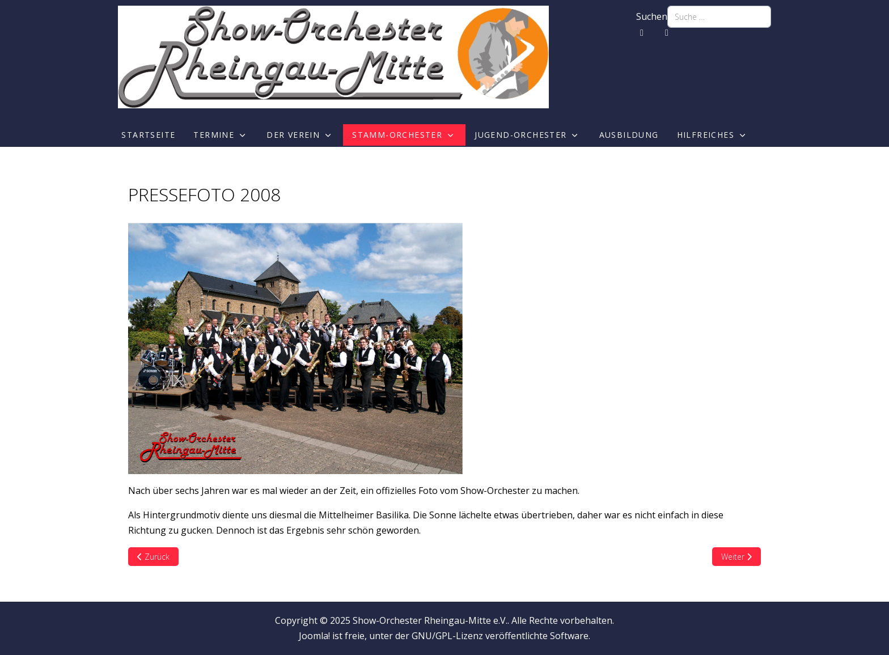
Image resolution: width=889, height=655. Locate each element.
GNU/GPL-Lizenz (447, 635)
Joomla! (314, 635)
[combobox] (719, 17)
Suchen (651, 16)
